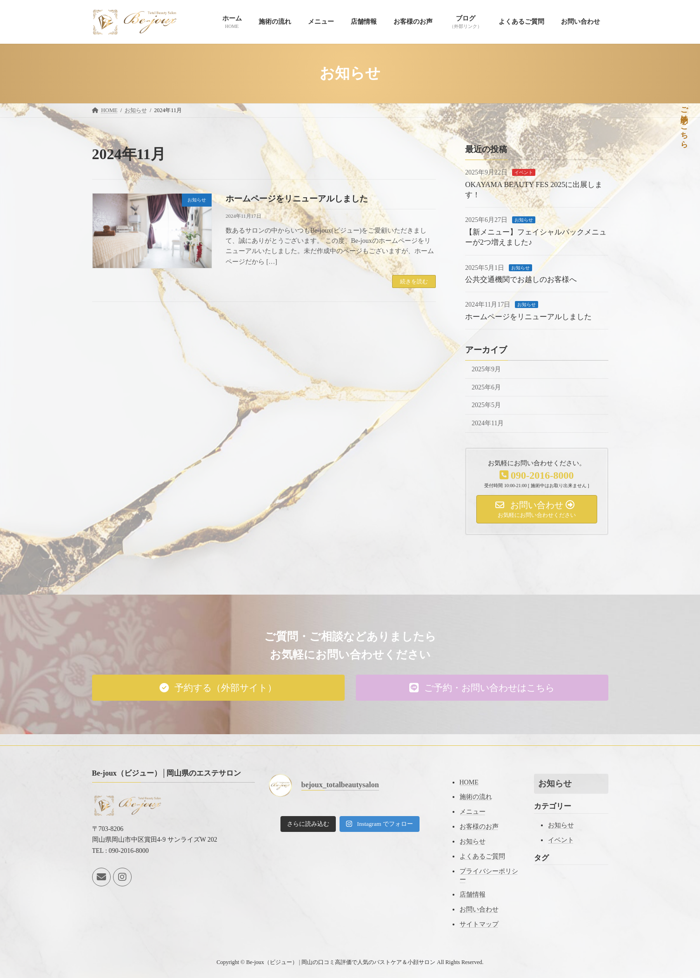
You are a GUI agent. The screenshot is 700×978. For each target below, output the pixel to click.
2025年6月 (486, 386)
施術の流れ (476, 796)
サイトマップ (479, 924)
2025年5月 (486, 405)
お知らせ (523, 219)
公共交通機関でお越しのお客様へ (521, 279)
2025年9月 (486, 369)
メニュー (473, 811)
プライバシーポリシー (489, 875)
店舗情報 (473, 894)
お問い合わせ (479, 909)
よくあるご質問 (482, 856)
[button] (218, 688)
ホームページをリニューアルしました (297, 198)
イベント (523, 172)
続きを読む (414, 281)
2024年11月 (488, 422)
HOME (469, 782)
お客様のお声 (479, 826)
